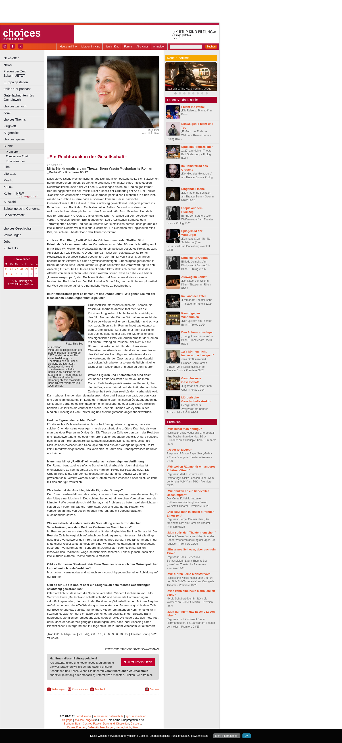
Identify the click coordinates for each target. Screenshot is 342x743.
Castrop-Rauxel (92, 723)
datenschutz (116, 716)
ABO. (7, 113)
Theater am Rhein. (18, 156)
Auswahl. (10, 202)
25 (6, 269)
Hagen (110, 727)
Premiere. (12, 151)
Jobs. (7, 241)
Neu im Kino (112, 46)
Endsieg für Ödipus (195, 257)
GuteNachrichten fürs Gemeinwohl (19, 97)
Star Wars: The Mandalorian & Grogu (189, 88)
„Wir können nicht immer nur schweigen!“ (197, 353)
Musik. (8, 180)
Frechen (81, 727)
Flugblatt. (10, 126)
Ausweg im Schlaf (193, 277)
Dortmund (109, 723)
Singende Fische (193, 189)
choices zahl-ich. (15, 106)
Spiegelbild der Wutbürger (191, 232)
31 (36, 269)
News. (8, 65)
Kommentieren (80, 689)
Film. (7, 167)
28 (21, 269)
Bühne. (9, 146)
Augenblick (11, 133)
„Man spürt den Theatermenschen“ (191, 532)
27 (16, 269)
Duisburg (136, 723)
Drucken (154, 689)
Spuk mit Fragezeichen (197, 146)
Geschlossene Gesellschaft (191, 380)
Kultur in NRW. (14, 193)
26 (11, 269)
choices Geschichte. (18, 228)
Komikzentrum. (15, 161)
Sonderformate (14, 215)
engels (90, 720)
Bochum (69, 723)
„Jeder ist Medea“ (179, 449)
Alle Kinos (142, 46)
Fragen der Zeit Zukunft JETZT (24, 73)
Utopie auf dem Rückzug (191, 209)
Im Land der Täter (193, 296)
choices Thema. (15, 119)
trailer (103, 720)
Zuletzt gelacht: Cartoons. (22, 208)
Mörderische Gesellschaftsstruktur (196, 399)
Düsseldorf (122, 723)
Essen (71, 727)
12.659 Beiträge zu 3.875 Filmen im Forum (21, 282)
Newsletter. (11, 58)
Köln (135, 727)
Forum (128, 46)
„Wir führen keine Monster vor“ (189, 574)
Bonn (78, 723)
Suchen (211, 46)
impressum (100, 716)
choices (79, 720)
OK (246, 735)
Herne (119, 727)
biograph (67, 720)
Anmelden (159, 46)
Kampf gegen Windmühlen (190, 315)
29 (26, 269)
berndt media (84, 716)
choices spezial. (15, 139)
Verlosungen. (13, 235)
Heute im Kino (68, 46)
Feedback (100, 689)
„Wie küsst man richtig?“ (184, 429)
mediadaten (139, 716)
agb (128, 716)
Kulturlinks (11, 248)
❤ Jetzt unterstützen (138, 662)
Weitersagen (58, 689)
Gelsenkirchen (96, 727)
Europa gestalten (16, 82)
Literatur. (10, 173)
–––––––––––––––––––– (21, 222)
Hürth (127, 727)
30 (31, 269)
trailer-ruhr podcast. (17, 89)
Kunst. (8, 187)
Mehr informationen (226, 735)
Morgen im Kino (90, 46)
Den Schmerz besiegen (197, 332)
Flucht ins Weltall (193, 107)
